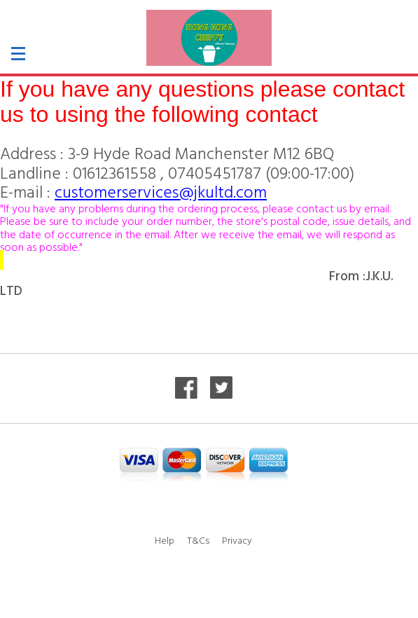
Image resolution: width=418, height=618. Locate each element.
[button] (44, 58)
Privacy (237, 540)
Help (164, 540)
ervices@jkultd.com (197, 191)
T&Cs (198, 540)
